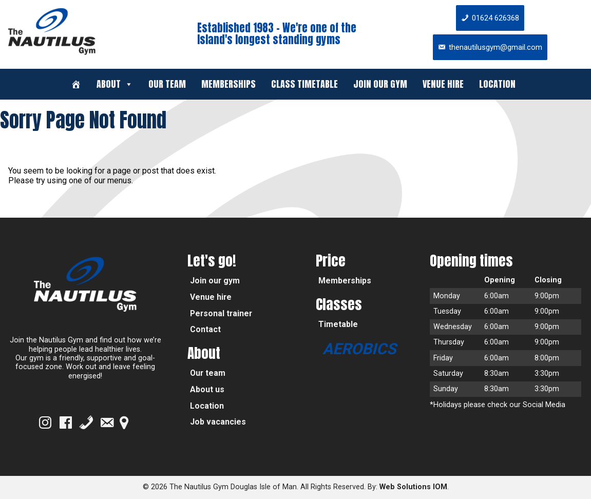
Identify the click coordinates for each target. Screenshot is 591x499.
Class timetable (304, 84)
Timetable (338, 324)
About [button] (115, 84)
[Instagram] (45, 422)
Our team (167, 84)
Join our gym (380, 84)
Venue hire (443, 84)
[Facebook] (65, 422)
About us (207, 389)
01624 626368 (495, 18)
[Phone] (86, 422)
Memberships (228, 84)
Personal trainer (221, 313)
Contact (205, 329)
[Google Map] (124, 422)
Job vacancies (218, 422)
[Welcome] (76, 84)
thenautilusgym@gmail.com (495, 47)
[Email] (107, 422)
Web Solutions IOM (413, 487)
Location (497, 84)
